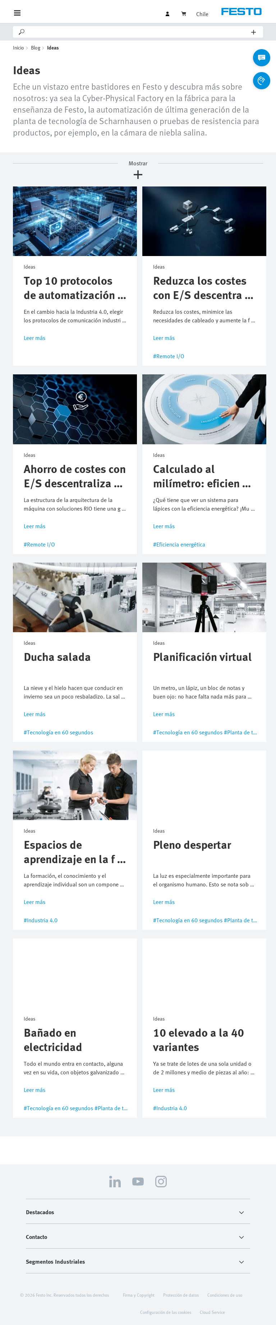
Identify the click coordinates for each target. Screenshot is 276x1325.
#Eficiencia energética (179, 544)
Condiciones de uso (224, 1295)
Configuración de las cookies (165, 1312)
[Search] (138, 32)
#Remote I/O (168, 356)
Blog (35, 47)
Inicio (18, 47)
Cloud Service (212, 1312)
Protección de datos (181, 1295)
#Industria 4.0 (41, 920)
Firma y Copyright (139, 1295)
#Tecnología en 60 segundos (58, 732)
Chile (202, 14)
